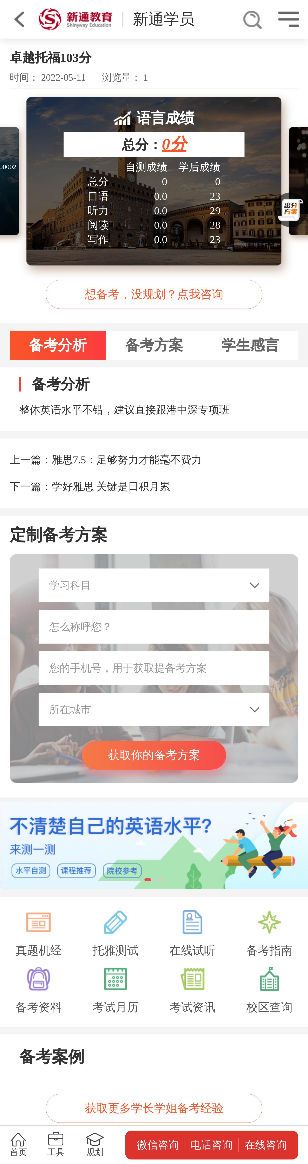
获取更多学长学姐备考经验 (154, 1108)
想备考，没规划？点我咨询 (154, 294)
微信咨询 (158, 1145)
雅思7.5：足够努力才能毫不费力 (127, 460)
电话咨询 (212, 1145)
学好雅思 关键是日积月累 (111, 486)
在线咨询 (266, 1145)
